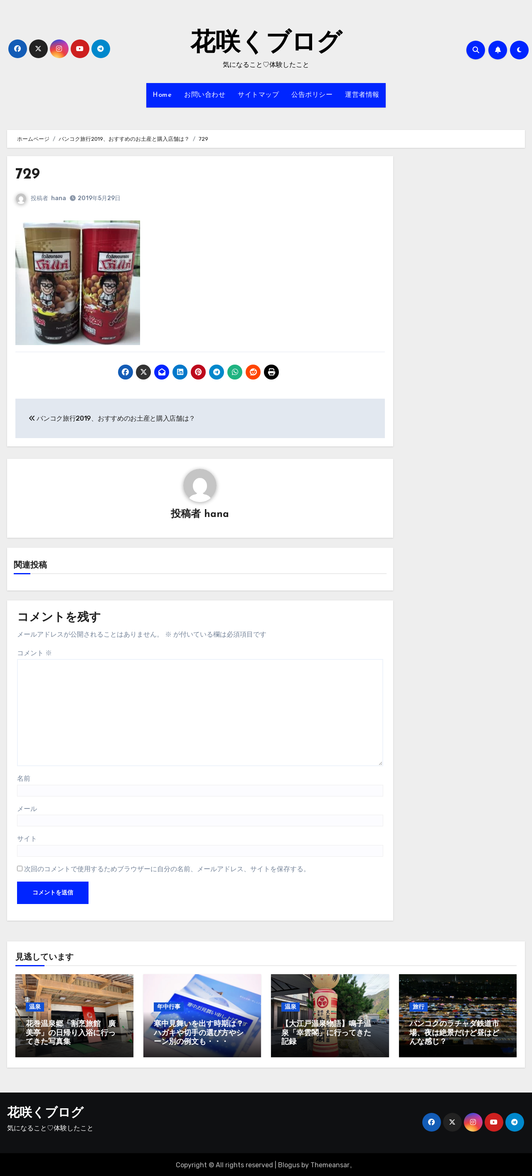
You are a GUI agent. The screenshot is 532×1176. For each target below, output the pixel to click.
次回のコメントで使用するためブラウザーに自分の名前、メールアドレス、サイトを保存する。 (167, 869)
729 (28, 175)
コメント (34, 653)
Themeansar (330, 1163)
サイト (27, 839)
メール (27, 809)
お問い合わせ (204, 95)
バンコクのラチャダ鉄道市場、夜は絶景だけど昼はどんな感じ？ (454, 1033)
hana (58, 198)
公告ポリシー (311, 95)
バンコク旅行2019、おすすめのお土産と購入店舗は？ (112, 418)
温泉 (35, 1007)
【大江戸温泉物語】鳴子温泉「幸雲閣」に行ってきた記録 (326, 1033)
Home (162, 95)
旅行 (418, 1007)
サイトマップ (258, 95)
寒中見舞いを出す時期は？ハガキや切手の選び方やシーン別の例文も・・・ (199, 1033)
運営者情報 (362, 95)
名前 (23, 779)
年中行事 (168, 1007)
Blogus (289, 1163)
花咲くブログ (266, 44)
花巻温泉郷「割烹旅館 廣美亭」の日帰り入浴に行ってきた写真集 (71, 1033)
